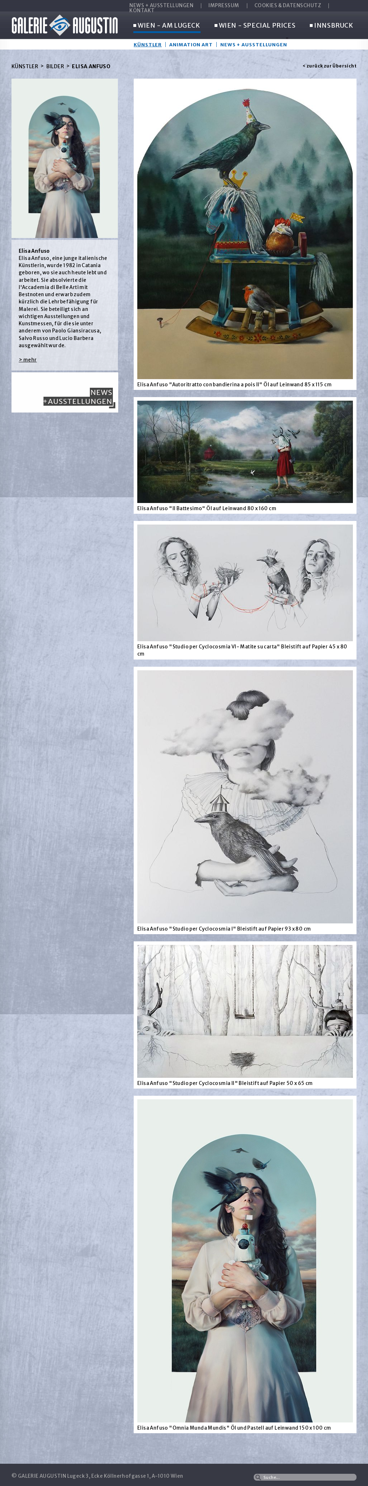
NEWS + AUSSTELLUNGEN (161, 5)
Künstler (148, 44)
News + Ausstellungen (253, 44)
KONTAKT (142, 10)
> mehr (28, 360)
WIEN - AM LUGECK (166, 26)
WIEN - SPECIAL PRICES (255, 26)
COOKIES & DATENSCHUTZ (287, 5)
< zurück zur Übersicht (329, 66)
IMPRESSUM (223, 5)
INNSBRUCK (331, 26)
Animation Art (191, 44)
